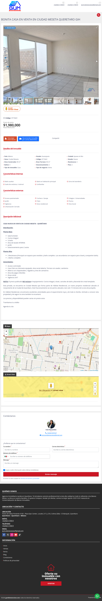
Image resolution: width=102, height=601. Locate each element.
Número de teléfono (10, 453)
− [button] (6, 334)
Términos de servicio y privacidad (29, 478)
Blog (4, 555)
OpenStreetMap (94, 370)
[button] (96, 27)
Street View (12, 109)
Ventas (5, 549)
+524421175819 (59, 5)
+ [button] (6, 331)
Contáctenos (7, 557)
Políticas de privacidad (11, 560)
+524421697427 (52, 433)
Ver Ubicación (45, 390)
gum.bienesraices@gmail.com (12, 531)
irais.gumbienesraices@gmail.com (51, 435)
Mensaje (6, 460)
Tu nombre (7, 446)
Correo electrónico (58, 446)
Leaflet (82, 370)
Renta (5, 552)
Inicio (5, 546)
